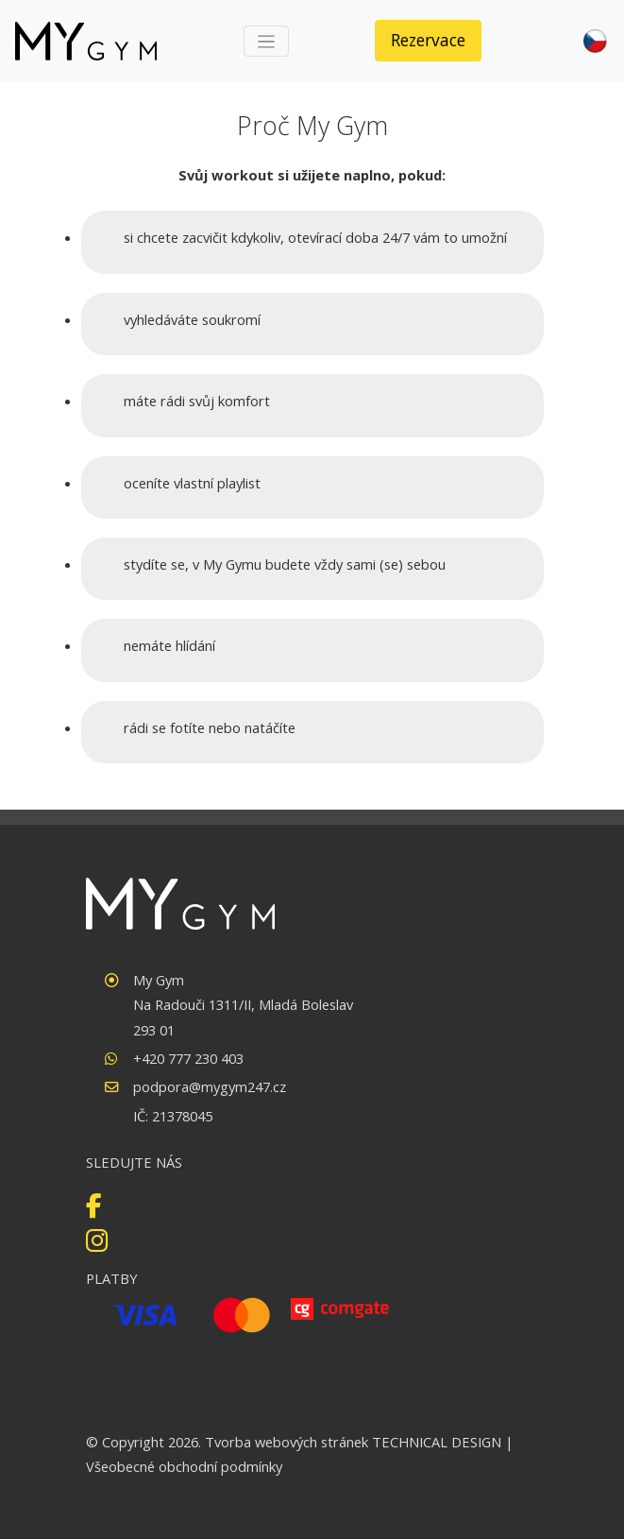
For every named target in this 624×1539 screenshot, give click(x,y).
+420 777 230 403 (188, 1058)
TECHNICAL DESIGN (436, 1441)
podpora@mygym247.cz (209, 1086)
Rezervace (428, 39)
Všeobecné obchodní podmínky (184, 1466)
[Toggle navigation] (266, 41)
